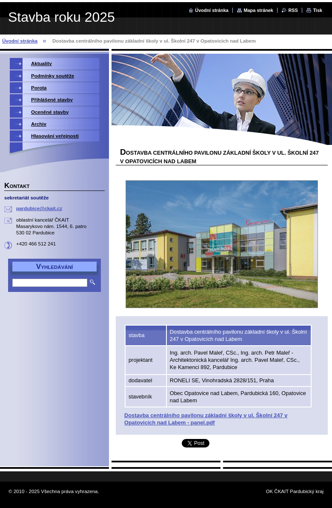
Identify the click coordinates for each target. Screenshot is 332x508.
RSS (293, 10)
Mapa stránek (258, 10)
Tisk (317, 10)
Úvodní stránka (212, 10)
